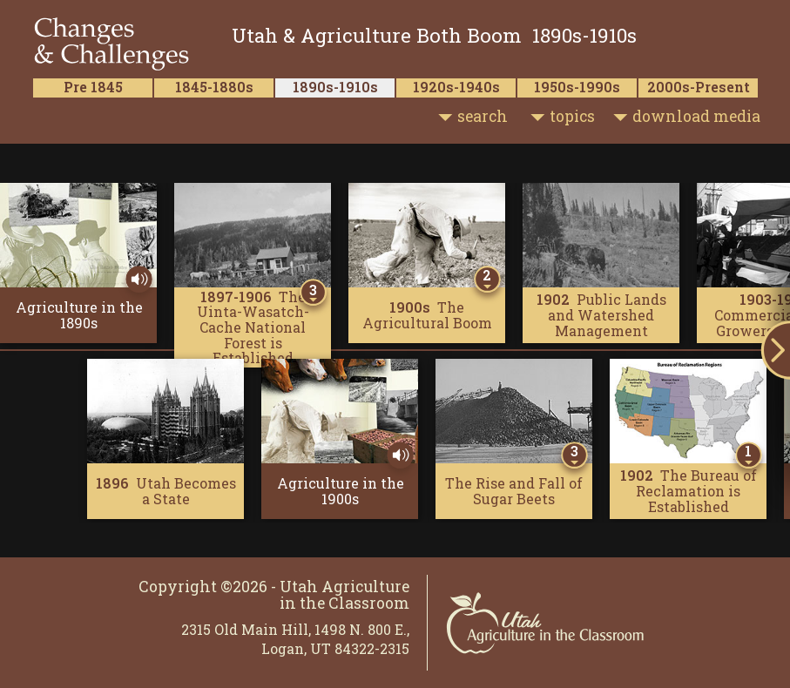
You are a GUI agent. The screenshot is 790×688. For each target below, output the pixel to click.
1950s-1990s (577, 87)
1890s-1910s (335, 87)
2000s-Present (698, 87)
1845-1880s (214, 87)
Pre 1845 (93, 87)
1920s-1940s (456, 87)
